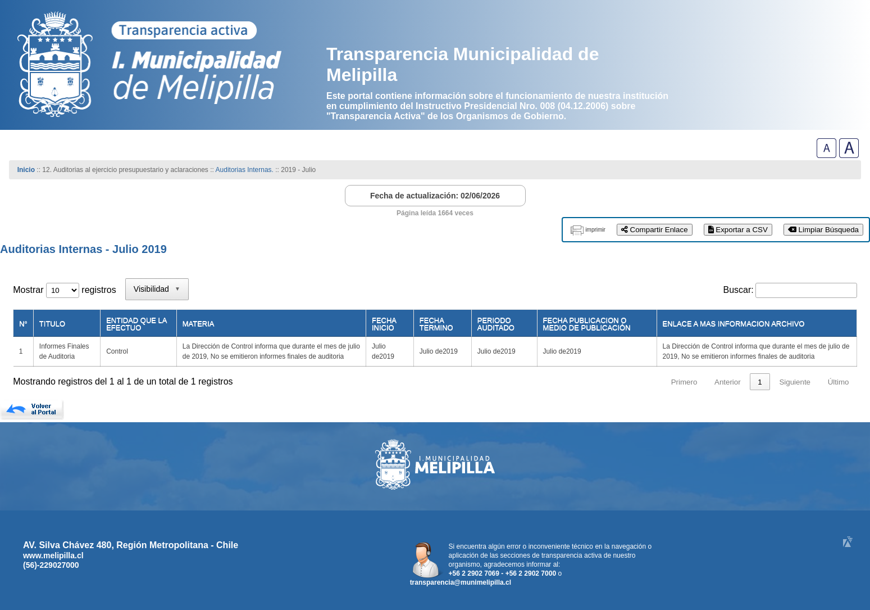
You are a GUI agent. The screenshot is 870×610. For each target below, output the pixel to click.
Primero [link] (684, 382)
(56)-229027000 (51, 565)
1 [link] (760, 382)
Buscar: (738, 290)
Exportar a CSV (738, 229)
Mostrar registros (64, 290)
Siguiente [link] (794, 382)
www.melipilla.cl (53, 555)
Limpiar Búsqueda (823, 229)
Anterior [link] (727, 382)
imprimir (595, 230)
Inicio (26, 170)
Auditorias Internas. (245, 170)
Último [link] (838, 382)
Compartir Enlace (654, 229)
